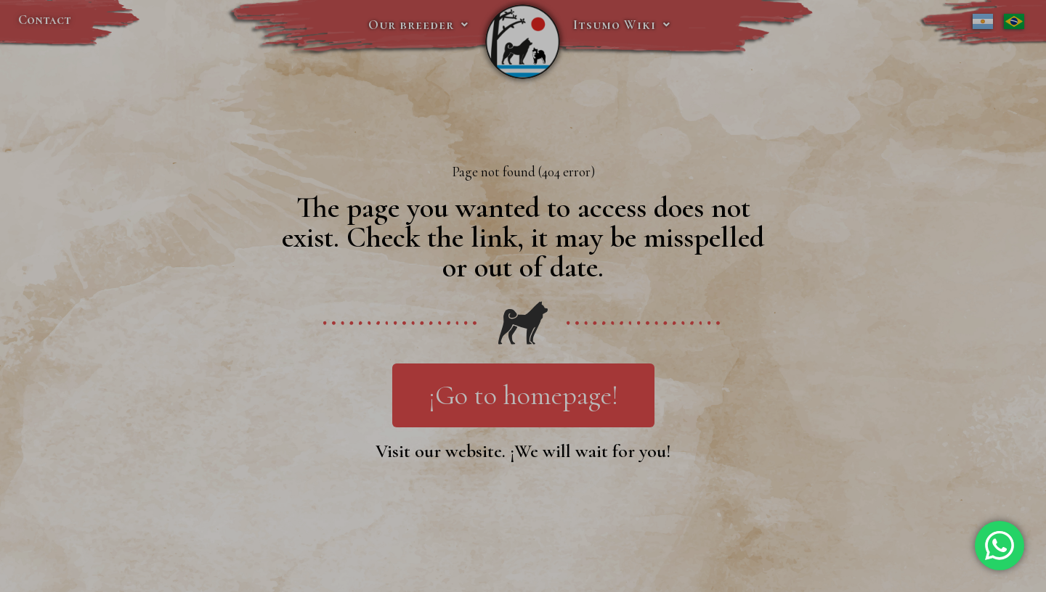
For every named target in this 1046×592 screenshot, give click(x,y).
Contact (44, 20)
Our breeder (418, 25)
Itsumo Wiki (621, 25)
